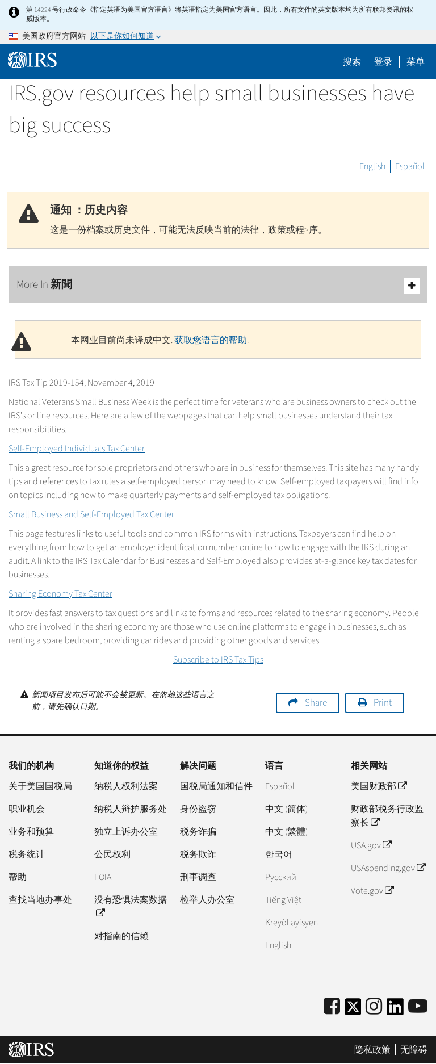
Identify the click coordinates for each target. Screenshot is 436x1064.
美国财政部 (378, 786)
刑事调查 (198, 877)
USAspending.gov (388, 868)
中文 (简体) (286, 809)
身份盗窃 (198, 809)
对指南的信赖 (121, 936)
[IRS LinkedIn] (395, 1010)
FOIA (102, 877)
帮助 (18, 877)
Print (383, 703)
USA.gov (371, 845)
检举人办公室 (207, 900)
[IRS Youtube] (417, 1007)
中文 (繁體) (286, 832)
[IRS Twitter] (353, 1010)
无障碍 (413, 1049)
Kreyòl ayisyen (291, 922)
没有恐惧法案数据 (130, 907)
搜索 (352, 62)
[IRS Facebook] (332, 1007)
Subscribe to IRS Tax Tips (218, 660)
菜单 (415, 62)
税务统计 (27, 854)
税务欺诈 (198, 854)
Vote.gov (372, 891)
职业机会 (27, 809)
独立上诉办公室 (126, 832)
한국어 (278, 854)
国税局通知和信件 (216, 786)
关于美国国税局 (40, 786)
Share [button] (316, 703)
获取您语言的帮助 (210, 340)
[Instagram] (374, 1007)
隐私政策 (372, 1049)
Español (410, 166)
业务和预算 (31, 832)
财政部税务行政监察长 (387, 816)
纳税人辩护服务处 (130, 809)
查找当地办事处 (40, 900)
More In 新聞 (218, 285)
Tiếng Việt (283, 900)
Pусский (280, 877)
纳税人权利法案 (126, 786)
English (372, 166)
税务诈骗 (198, 832)
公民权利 (112, 854)
